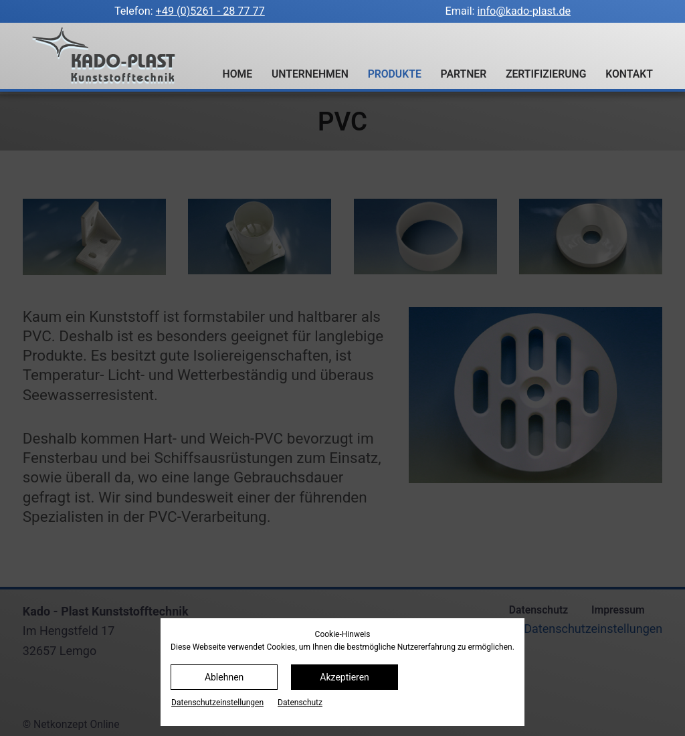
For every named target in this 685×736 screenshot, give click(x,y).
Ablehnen (224, 677)
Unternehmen (310, 74)
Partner (464, 74)
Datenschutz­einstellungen (217, 702)
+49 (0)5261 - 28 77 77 (210, 11)
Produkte (394, 74)
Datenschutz (300, 702)
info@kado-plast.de (524, 11)
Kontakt (629, 74)
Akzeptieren (344, 677)
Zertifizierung (546, 74)
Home (238, 74)
